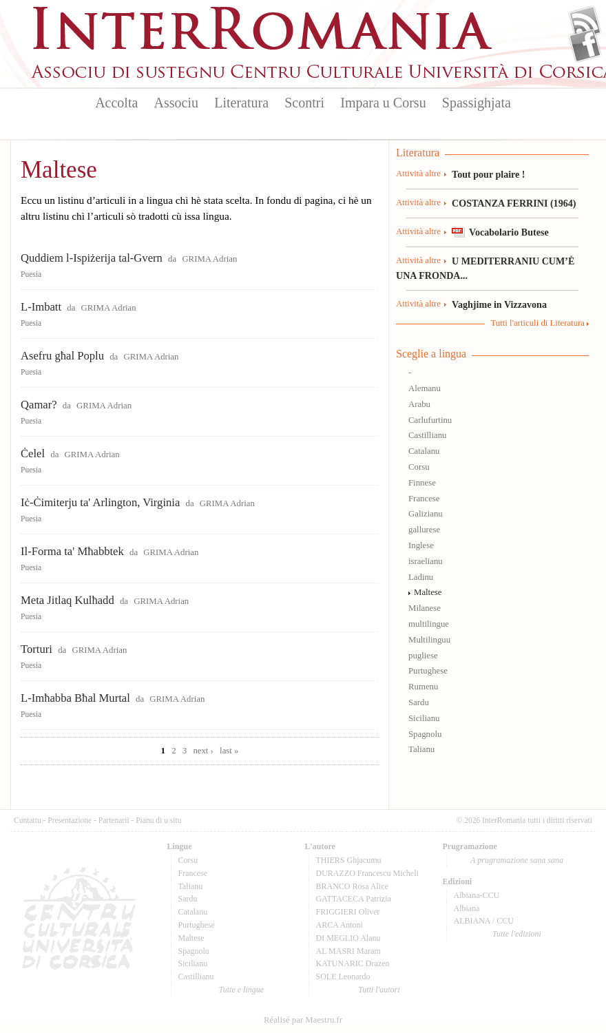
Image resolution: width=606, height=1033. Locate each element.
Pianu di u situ (158, 820)
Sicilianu (424, 718)
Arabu (419, 404)
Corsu (419, 467)
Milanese (424, 608)
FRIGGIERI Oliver (348, 912)
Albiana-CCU (477, 895)
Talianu (421, 749)
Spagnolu (424, 734)
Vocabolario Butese (509, 232)
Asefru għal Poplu (62, 355)
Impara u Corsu (383, 102)
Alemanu (424, 388)
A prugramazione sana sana (516, 860)
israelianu (425, 561)
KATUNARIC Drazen (353, 963)
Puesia (31, 274)
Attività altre (418, 173)
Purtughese (428, 671)
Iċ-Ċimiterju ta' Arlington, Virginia (100, 502)
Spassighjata (476, 102)
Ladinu (420, 577)
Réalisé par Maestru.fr (303, 1020)
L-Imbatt (41, 306)
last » (229, 750)
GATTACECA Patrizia (353, 899)
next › (203, 750)
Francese (423, 498)
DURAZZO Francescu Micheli (367, 873)
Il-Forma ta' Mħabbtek (72, 551)
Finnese (422, 483)
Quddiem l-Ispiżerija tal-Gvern (92, 257)
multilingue (428, 624)
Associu (176, 102)
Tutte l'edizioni (516, 934)
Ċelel (33, 453)
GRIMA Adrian (209, 259)
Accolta (116, 102)
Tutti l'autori (378, 989)
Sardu (418, 702)
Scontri (304, 102)
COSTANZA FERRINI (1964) (514, 203)
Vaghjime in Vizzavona (499, 304)
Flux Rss (585, 23)
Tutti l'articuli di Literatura (537, 323)
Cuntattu (27, 820)
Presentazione (70, 820)
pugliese (423, 655)
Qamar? (39, 404)
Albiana (467, 908)
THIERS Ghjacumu (349, 860)
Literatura (241, 102)
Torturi (36, 649)
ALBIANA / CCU (484, 921)
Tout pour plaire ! (488, 174)
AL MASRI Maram (348, 951)
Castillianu (427, 435)
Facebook (585, 45)
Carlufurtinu (430, 420)
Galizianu (425, 514)
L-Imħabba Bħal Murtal (75, 698)
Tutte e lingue (241, 989)
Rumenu (423, 686)
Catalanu (423, 451)
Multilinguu (429, 640)
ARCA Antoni (339, 925)
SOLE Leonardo (343, 976)
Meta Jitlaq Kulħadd (67, 600)
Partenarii (113, 820)
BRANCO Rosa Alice (352, 886)
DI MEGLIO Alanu (348, 938)
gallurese (424, 529)
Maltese (428, 592)
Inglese (421, 545)
